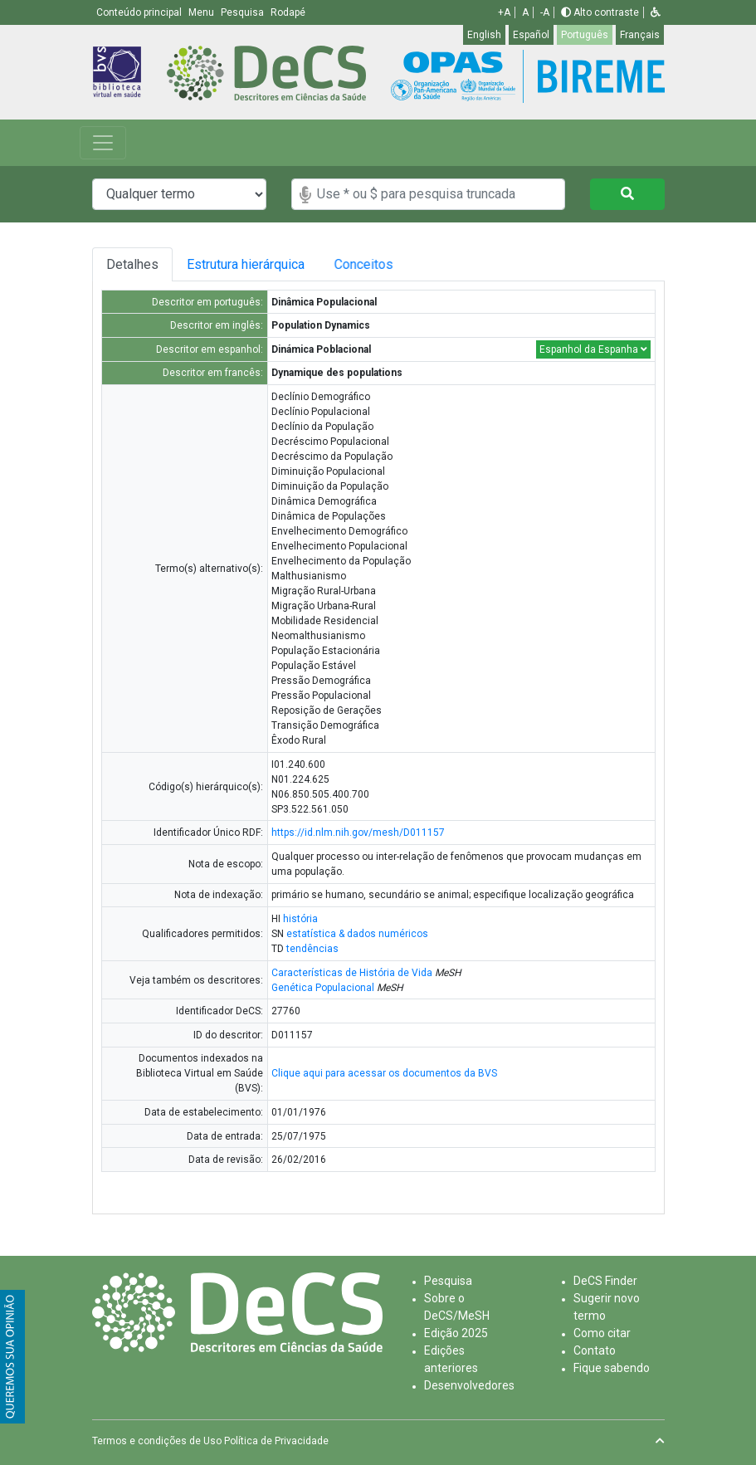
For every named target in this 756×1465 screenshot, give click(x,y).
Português (584, 35)
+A (504, 12)
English (484, 35)
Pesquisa (448, 1280)
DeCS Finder (605, 1280)
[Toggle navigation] (103, 142)
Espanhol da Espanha (593, 349)
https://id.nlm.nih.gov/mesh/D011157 (358, 832)
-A (544, 12)
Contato (594, 1350)
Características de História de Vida (351, 973)
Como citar (602, 1333)
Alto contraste (600, 12)
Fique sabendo (611, 1368)
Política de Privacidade (276, 1441)
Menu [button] (202, 12)
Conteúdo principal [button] (140, 12)
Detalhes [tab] (132, 264)
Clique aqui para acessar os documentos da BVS (384, 1073)
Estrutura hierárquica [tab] (250, 264)
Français (640, 35)
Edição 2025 (456, 1333)
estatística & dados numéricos (357, 934)
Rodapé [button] (288, 12)
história (300, 919)
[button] (655, 12)
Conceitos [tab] (382, 264)
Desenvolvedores (469, 1385)
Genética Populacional (322, 988)
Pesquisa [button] (243, 12)
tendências (312, 949)
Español (531, 35)
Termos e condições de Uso (157, 1441)
